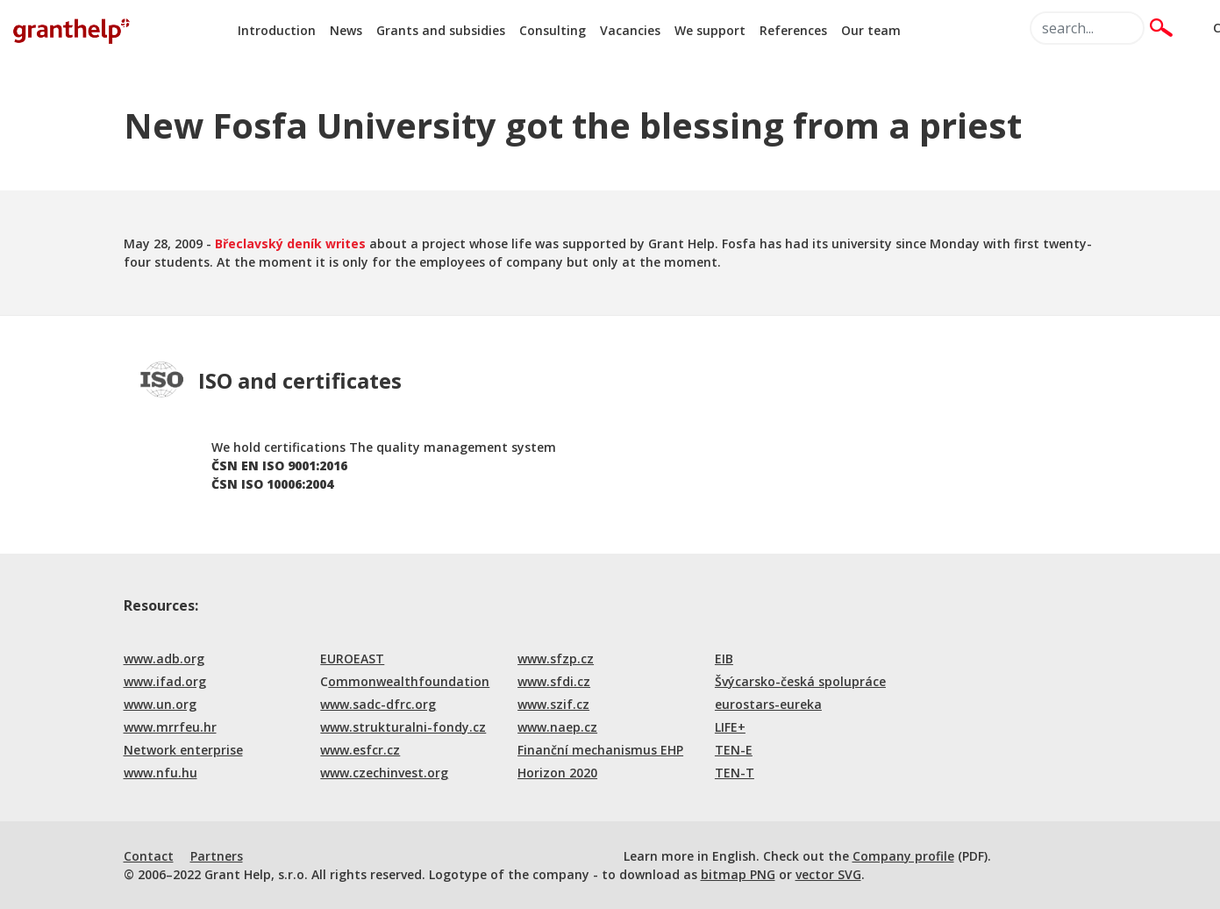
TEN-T (734, 772)
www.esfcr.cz (360, 749)
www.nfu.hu (160, 772)
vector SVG (828, 874)
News (346, 30)
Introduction (277, 30)
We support (710, 30)
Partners (216, 856)
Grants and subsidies (440, 30)
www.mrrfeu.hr (170, 727)
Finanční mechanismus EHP (600, 749)
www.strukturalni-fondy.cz (403, 727)
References (793, 30)
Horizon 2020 (557, 772)
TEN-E (734, 749)
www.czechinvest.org (384, 772)
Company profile (903, 856)
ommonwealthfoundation (408, 681)
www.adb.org (164, 658)
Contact (149, 856)
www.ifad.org (165, 681)
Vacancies (630, 30)
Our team (871, 30)
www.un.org (160, 704)
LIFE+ (730, 727)
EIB (724, 658)
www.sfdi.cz (553, 681)
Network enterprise (183, 749)
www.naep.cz (557, 727)
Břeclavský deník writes (290, 243)
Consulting (552, 30)
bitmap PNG (738, 874)
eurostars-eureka (768, 704)
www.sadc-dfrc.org (378, 704)
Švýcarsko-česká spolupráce (800, 681)
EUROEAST (352, 658)
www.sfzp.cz (555, 658)
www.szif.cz (553, 704)
